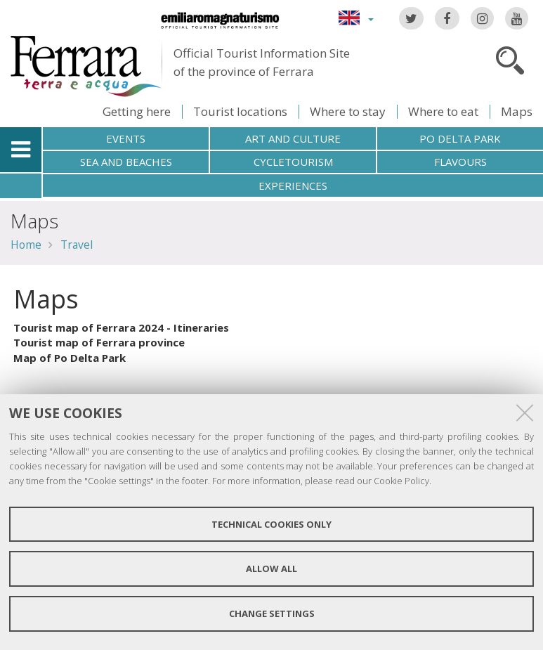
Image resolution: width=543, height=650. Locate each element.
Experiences (293, 185)
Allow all (271, 568)
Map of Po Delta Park (69, 358)
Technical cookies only (271, 524)
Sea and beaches (126, 162)
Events (125, 138)
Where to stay (348, 111)
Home (26, 244)
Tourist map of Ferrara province (99, 342)
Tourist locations (240, 111)
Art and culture (293, 138)
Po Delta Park (460, 138)
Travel (76, 244)
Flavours (460, 162)
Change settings (272, 613)
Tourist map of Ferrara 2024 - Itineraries (121, 327)
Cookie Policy (401, 480)
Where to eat (443, 111)
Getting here (137, 111)
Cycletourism (293, 162)
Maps (516, 111)
